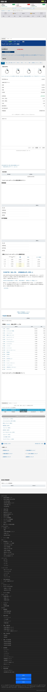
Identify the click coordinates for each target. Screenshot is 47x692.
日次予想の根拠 (7, 501)
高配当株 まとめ (6, 450)
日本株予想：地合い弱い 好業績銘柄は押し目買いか (18, 272)
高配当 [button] (23, 13)
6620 (4, 335)
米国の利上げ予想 (7, 590)
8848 (4, 369)
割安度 (18, 71)
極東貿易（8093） (6, 425)
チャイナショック (7, 621)
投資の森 (4, 1)
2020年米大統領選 (7, 643)
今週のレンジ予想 (7, 588)
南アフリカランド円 (8, 569)
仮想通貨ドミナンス (8, 660)
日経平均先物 (6, 515)
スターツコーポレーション (11, 350)
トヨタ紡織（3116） (7, 436)
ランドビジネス (9, 343)
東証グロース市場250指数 (8, 524)
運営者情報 (5, 668)
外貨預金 (5, 635)
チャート (37, 62)
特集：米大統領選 (7, 639)
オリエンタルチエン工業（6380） (9, 421)
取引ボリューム (7, 664)
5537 (4, 328)
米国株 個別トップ (7, 596)
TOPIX (28, 257)
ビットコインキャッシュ (8, 656)
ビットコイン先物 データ (9, 662)
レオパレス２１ (9, 369)
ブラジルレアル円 (7, 571)
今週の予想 (5, 509)
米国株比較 (28, 8)
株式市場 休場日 (7, 535)
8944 (4, 343)
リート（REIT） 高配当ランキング (10, 630)
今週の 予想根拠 (7, 550)
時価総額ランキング (8, 658)
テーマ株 (32, 8)
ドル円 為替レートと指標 (8, 543)
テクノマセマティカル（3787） (9, 432)
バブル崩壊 (6, 619)
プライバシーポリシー (8, 670)
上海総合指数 (6, 605)
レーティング (18, 8)
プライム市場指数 (7, 517)
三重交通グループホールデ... (11, 367)
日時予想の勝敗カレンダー (9, 502)
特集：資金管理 (6, 633)
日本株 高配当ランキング (30, 450)
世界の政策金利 (6, 579)
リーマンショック (7, 617)
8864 (4, 354)
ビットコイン (6, 649)
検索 (5, 529)
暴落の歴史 (5, 615)
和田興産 (8, 352)
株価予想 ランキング (7, 456)
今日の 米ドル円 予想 (8, 545)
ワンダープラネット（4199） (8, 439)
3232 (4, 367)
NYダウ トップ (6, 584)
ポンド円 (5, 563)
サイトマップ (6, 666)
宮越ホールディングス (10, 335)
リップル (5, 651)
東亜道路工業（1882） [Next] (40, 443)
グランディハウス (10, 339)
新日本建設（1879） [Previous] (6, 443)
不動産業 (10, 41)
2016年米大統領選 (7, 645)
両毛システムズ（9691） (8, 423)
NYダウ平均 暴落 (7, 613)
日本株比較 (23, 8)
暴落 (20, 16)
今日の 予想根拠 (7, 546)
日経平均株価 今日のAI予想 (9, 499)
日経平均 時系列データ (8, 514)
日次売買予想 (6, 506)
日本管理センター (10, 358)
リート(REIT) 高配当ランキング (32, 453)
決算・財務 (10, 62)
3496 (4, 356)
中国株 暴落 (6, 622)
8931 (4, 352)
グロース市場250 (38, 257)
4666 (4, 345)
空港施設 (8, 354)
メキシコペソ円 (7, 576)
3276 (4, 358)
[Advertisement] (23, 27)
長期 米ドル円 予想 (7, 552)
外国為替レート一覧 (7, 541)
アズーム (8, 356)
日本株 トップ (6, 527)
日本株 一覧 (6, 533)
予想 (14, 16)
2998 (4, 360)
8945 (4, 341)
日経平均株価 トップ (7, 497)
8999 (4, 339)
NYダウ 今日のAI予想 (7, 586)
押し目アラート (41, 13)
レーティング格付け (26, 16)
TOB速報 (32, 13)
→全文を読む (5, 288)
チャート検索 (6, 537)
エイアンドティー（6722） (8, 418)
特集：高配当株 (6, 625)
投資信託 (5, 637)
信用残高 (33, 62)
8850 (4, 350)
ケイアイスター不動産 (10, 330)
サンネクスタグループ (10, 341)
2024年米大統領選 (7, 641)
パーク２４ (8, 345)
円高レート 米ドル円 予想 (9, 554)
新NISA (14, 13)
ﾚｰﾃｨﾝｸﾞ (14, 62)
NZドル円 (6, 575)
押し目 (43, 1)
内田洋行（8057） (6, 430)
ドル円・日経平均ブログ (8, 581)
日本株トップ (5, 13)
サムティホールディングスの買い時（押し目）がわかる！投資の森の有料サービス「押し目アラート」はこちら (23, 76)
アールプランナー (10, 365)
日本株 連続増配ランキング (9, 531)
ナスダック (5, 602)
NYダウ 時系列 (6, 592)
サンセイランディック (10, 337)
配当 (3, 16)
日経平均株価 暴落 (7, 611)
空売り (44, 16)
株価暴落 (5, 609)
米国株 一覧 (6, 598)
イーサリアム (6, 653)
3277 (4, 337)
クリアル (8, 360)
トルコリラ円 (6, 573)
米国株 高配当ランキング (7, 453)
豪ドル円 (5, 560)
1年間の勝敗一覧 (7, 504)
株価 (3, 62)
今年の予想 (5, 510)
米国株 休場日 (6, 599)
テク (25, 62)
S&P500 (5, 604)
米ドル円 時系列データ (8, 555)
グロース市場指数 (7, 521)
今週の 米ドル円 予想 (8, 548)
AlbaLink (8, 328)
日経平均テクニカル (7, 512)
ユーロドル (6, 565)
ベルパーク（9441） (7, 427)
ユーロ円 (5, 561)
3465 (4, 330)
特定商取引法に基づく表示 (9, 672)
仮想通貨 (5, 647)
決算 (9, 16)
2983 (4, 365)
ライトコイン (6, 655)
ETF (33, 16)
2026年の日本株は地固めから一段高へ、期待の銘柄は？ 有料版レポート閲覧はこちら (20, 280)
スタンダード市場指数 (8, 519)
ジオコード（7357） (7, 434)
